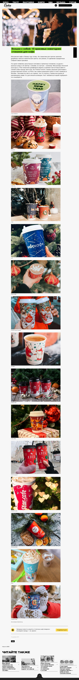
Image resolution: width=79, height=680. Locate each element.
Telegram (75, 49)
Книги (41, 2)
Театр (15, 2)
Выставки (28, 2)
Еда (51, 2)
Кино (5, 2)
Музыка (61, 2)
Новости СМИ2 (5, 646)
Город (72, 2)
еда (13, 641)
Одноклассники (75, 56)
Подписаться (62, 630)
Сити (7, 5)
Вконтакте (75, 52)
